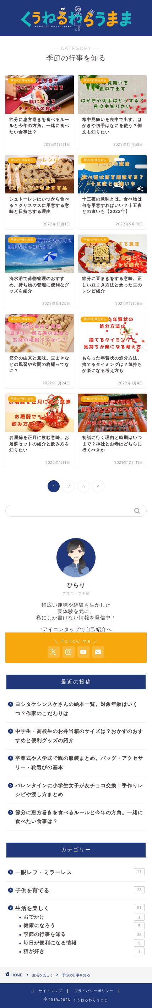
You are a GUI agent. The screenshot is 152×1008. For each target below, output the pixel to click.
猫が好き (84, 951)
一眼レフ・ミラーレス (80, 871)
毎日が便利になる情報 (84, 943)
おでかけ (84, 917)
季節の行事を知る (84, 934)
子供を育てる (80, 889)
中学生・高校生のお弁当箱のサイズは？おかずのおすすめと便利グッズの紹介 (79, 736)
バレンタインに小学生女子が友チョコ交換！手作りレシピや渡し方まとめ (79, 790)
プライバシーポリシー (93, 991)
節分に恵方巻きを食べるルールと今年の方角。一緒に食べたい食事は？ (79, 817)
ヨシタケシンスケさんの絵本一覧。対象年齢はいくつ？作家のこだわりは (76, 709)
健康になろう (84, 925)
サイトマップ (50, 991)
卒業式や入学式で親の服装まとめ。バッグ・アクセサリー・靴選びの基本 (79, 763)
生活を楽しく (80, 907)
